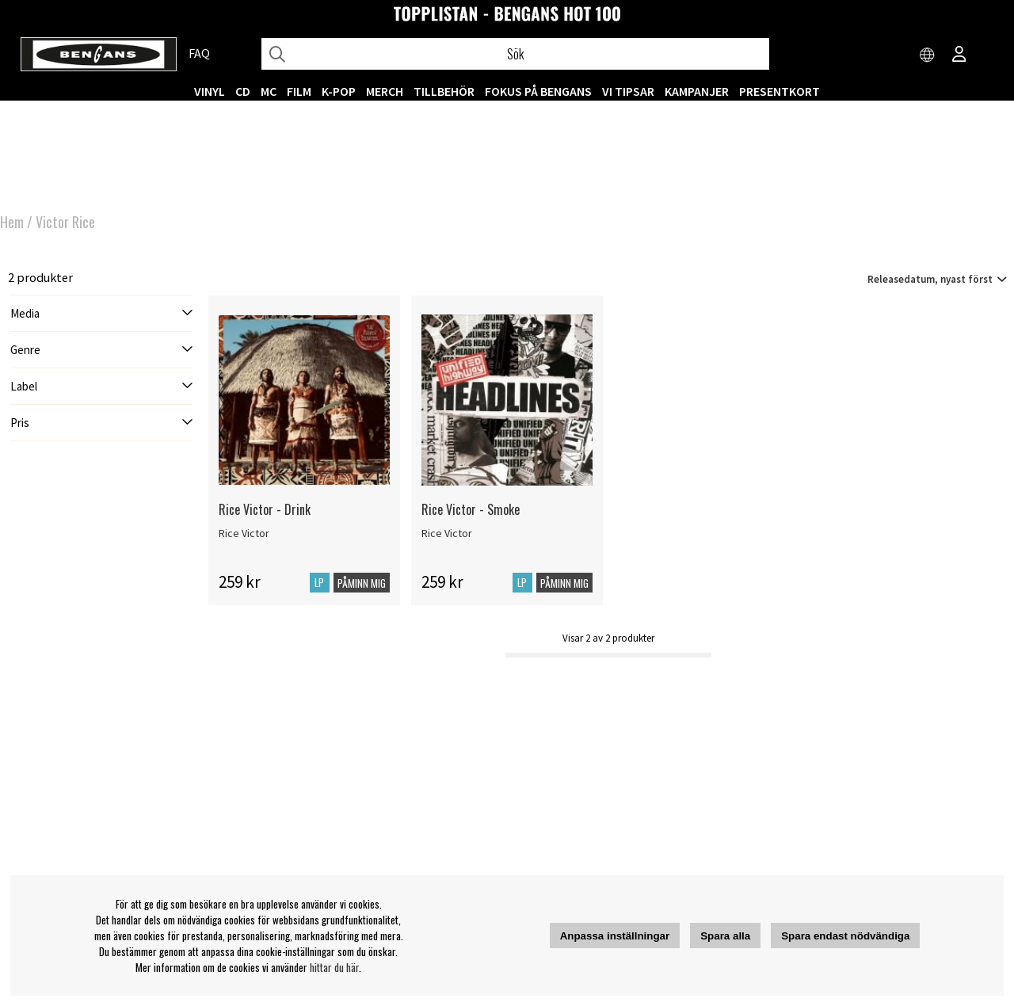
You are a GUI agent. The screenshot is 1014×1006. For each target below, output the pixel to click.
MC (268, 91)
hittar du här (334, 967)
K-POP (339, 91)
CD (242, 91)
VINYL (209, 91)
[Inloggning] (959, 55)
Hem (12, 221)
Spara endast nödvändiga (845, 936)
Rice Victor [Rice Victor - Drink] (244, 533)
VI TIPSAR (628, 91)
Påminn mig (361, 583)
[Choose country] (927, 55)
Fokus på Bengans (538, 91)
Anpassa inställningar (615, 936)
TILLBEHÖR (444, 91)
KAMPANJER (697, 91)
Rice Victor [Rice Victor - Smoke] (446, 533)
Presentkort (779, 91)
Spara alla (725, 936)
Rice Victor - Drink (265, 509)
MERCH (384, 91)
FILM (299, 91)
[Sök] (515, 54)
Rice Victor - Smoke (470, 509)
